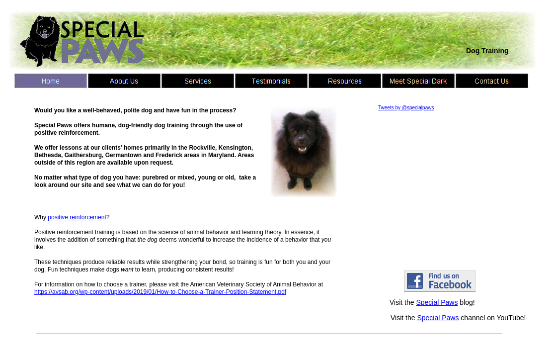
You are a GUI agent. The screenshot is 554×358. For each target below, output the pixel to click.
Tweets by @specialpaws (406, 107)
